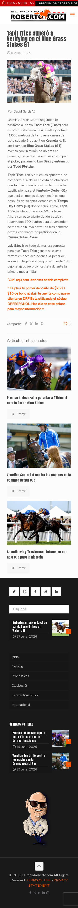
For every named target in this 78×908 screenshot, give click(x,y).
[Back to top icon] (39, 866)
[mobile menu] (72, 14)
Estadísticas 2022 (25, 695)
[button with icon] (14, 591)
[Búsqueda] (39, 609)
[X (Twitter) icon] (34, 893)
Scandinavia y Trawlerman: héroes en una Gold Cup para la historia (37, 554)
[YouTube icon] (39, 893)
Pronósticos (20, 676)
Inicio (15, 657)
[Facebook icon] (30, 893)
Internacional (21, 704)
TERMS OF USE (38, 880)
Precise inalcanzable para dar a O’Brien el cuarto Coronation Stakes (37, 400)
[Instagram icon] (47, 893)
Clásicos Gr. (20, 685)
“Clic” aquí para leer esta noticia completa (37, 280)
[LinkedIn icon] (43, 893)
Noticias (18, 666)
